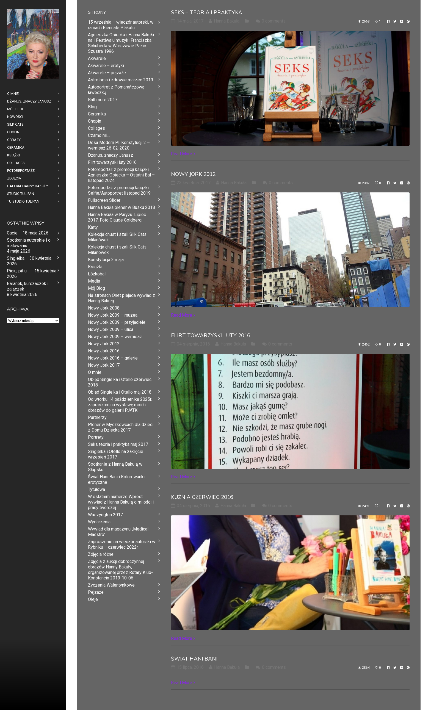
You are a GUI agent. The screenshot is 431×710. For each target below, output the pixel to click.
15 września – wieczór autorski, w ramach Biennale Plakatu (120, 25)
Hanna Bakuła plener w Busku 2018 (121, 207)
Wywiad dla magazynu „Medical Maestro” (118, 531)
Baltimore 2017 (102, 99)
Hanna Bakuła (226, 21)
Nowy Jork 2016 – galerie (113, 358)
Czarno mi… (99, 135)
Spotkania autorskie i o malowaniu (29, 242)
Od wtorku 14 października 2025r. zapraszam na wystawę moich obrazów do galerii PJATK (120, 405)
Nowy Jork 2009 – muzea (112, 315)
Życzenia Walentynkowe (111, 585)
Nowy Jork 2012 (193, 174)
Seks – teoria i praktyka (206, 12)
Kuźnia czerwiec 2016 (202, 497)
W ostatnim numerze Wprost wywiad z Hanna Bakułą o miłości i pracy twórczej (121, 502)
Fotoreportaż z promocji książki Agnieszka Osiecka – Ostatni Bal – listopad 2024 (121, 175)
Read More (181, 153)
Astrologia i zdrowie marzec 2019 (120, 79)
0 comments (274, 21)
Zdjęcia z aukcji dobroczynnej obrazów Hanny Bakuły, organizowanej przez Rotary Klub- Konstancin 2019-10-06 (120, 570)
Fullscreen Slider (104, 200)
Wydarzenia (99, 521)
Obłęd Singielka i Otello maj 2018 (119, 392)
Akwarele (97, 58)
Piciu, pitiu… (18, 270)
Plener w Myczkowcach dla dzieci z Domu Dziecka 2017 (120, 427)
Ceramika (97, 114)
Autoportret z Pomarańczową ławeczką (116, 89)
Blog (92, 106)
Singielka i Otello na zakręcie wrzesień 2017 (115, 454)
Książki (95, 266)
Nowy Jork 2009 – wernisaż (115, 336)
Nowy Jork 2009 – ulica (110, 329)
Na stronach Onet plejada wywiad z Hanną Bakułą (121, 298)
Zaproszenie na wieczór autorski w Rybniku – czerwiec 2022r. (121, 544)
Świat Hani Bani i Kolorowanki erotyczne (116, 479)
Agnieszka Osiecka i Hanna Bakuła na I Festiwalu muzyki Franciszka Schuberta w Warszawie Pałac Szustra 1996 (121, 43)
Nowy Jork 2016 (104, 350)
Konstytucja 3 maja (106, 259)
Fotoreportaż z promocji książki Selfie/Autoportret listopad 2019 (119, 190)
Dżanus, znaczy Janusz (110, 155)
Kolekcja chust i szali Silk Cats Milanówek (117, 237)
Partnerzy (97, 417)
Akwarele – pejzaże (107, 72)
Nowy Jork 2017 (104, 365)
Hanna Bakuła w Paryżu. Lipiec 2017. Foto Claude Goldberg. (117, 217)
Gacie (12, 233)
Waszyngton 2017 (105, 514)
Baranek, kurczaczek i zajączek (27, 286)
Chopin (94, 121)
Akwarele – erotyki (106, 65)
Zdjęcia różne (101, 554)
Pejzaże (96, 592)
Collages (96, 128)
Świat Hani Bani (194, 658)
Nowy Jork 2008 (104, 308)
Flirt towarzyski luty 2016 (210, 335)
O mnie (94, 372)
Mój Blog (96, 288)
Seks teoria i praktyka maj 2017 (118, 444)
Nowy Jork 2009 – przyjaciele (116, 322)
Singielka (15, 258)
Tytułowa (96, 489)
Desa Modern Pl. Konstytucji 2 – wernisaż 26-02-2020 (119, 145)
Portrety (96, 437)
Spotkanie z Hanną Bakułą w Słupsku (115, 467)
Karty (93, 227)
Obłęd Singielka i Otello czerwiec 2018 (119, 382)
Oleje (93, 599)
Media (94, 281)
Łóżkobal (97, 274)
